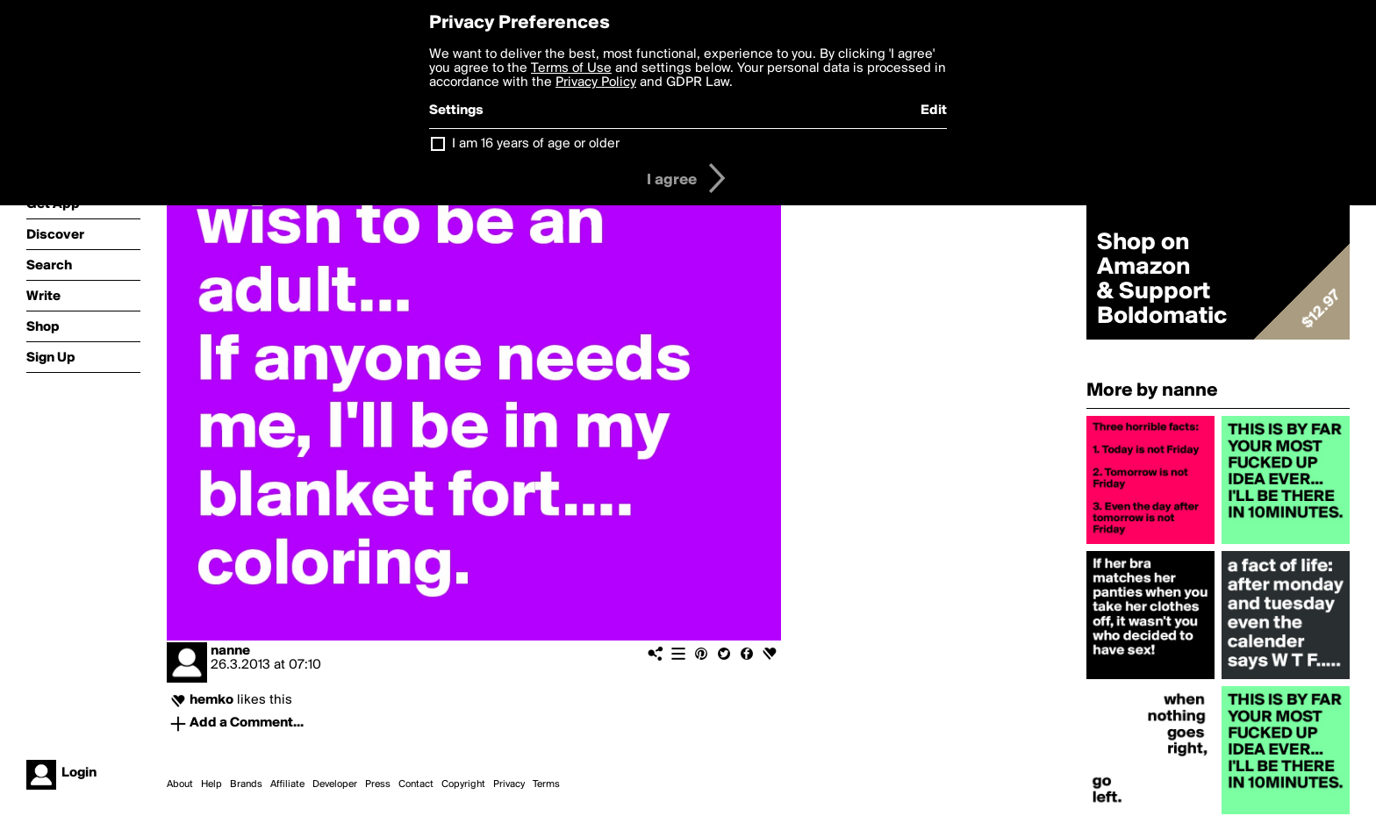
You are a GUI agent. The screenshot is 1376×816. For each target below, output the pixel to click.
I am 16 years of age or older (536, 144)
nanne (230, 651)
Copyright (463, 784)
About (180, 784)
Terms (546, 784)
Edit (934, 111)
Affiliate (287, 784)
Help (211, 784)
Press (378, 784)
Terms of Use (571, 68)
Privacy (509, 784)
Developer (334, 784)
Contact (416, 784)
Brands (246, 784)
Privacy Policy (595, 82)
